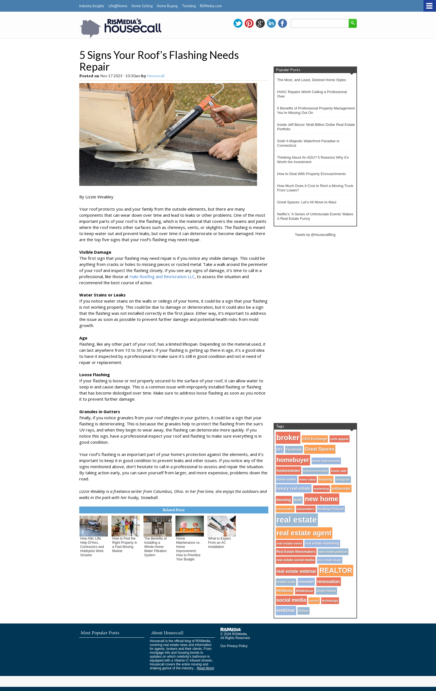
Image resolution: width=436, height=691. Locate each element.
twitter (238, 23)
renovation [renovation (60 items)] (328, 581)
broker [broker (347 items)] (288, 437)
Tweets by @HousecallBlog (315, 235)
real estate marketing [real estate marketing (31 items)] (322, 543)
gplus (260, 23)
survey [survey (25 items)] (314, 600)
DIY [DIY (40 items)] (280, 449)
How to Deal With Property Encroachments (311, 174)
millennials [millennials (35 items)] (341, 489)
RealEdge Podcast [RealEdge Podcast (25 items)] (331, 509)
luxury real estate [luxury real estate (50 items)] (294, 488)
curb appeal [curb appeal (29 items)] (339, 439)
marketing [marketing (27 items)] (321, 488)
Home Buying (167, 6)
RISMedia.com (211, 6)
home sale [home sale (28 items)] (339, 471)
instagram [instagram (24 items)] (343, 479)
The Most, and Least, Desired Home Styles (311, 80)
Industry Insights (91, 6)
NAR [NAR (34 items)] (298, 500)
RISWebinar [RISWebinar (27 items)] (304, 591)
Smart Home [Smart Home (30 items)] (326, 591)
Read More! (205, 668)
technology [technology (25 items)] (330, 600)
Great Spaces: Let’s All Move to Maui (306, 202)
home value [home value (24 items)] (307, 479)
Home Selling (142, 6)
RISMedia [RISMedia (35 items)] (285, 591)
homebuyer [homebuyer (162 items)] (293, 459)
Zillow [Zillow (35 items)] (303, 611)
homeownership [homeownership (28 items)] (315, 471)
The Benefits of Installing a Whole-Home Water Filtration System (155, 547)
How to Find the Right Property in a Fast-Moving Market (124, 545)
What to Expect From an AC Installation (219, 543)
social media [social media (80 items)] (291, 600)
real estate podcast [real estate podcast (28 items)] (333, 551)
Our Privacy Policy (234, 646)
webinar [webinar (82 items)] (286, 610)
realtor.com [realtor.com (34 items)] (286, 582)
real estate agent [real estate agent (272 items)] (304, 533)
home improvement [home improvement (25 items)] (326, 461)
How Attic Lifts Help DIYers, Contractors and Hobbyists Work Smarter (92, 547)
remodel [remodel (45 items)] (306, 582)
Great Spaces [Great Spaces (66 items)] (320, 449)
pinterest (249, 23)
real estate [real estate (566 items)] (297, 519)
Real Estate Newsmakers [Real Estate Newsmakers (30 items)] (296, 552)
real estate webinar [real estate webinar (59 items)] (296, 571)
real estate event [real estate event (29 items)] (289, 543)
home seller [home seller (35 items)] (286, 479)
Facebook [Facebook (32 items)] (294, 449)
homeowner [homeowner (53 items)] (288, 470)
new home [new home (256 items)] (321, 499)
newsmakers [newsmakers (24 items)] (306, 509)
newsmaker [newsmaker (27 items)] (285, 509)
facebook (282, 23)
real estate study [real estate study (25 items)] (329, 560)
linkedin (271, 23)
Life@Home (117, 6)
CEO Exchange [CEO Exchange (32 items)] (315, 439)
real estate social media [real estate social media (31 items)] (296, 560)
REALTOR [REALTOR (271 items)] (335, 570)
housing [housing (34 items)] (326, 480)
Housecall (155, 75)
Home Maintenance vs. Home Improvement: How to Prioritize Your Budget (188, 549)
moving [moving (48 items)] (284, 500)
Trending (189, 6)
